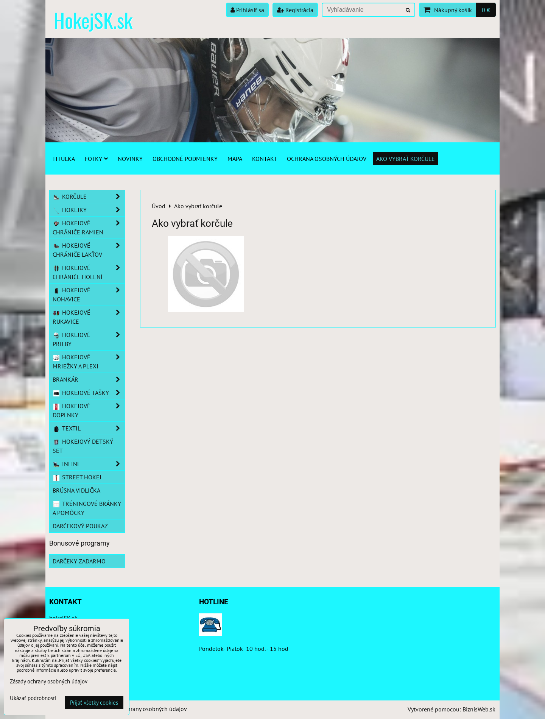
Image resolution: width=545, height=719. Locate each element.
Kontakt (264, 158)
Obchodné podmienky (185, 158)
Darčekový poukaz (80, 526)
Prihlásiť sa (247, 10)
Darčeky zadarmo (79, 561)
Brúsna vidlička (76, 490)
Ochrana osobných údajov (326, 158)
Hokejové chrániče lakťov (89, 250)
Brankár (89, 379)
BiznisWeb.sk (478, 709)
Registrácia (295, 10)
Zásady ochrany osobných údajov (144, 709)
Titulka (63, 158)
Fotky (96, 158)
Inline (89, 463)
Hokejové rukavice (89, 317)
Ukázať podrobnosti (33, 698)
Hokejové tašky (89, 392)
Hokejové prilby (89, 339)
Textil (89, 428)
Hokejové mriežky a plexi (89, 362)
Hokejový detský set (83, 446)
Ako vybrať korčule (405, 158)
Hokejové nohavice (89, 295)
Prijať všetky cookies (94, 702)
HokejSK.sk (93, 19)
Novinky (130, 158)
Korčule (89, 196)
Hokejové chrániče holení (89, 272)
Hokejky (89, 209)
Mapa (234, 158)
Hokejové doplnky (89, 410)
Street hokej (77, 477)
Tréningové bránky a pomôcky (87, 508)
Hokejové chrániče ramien (89, 228)
